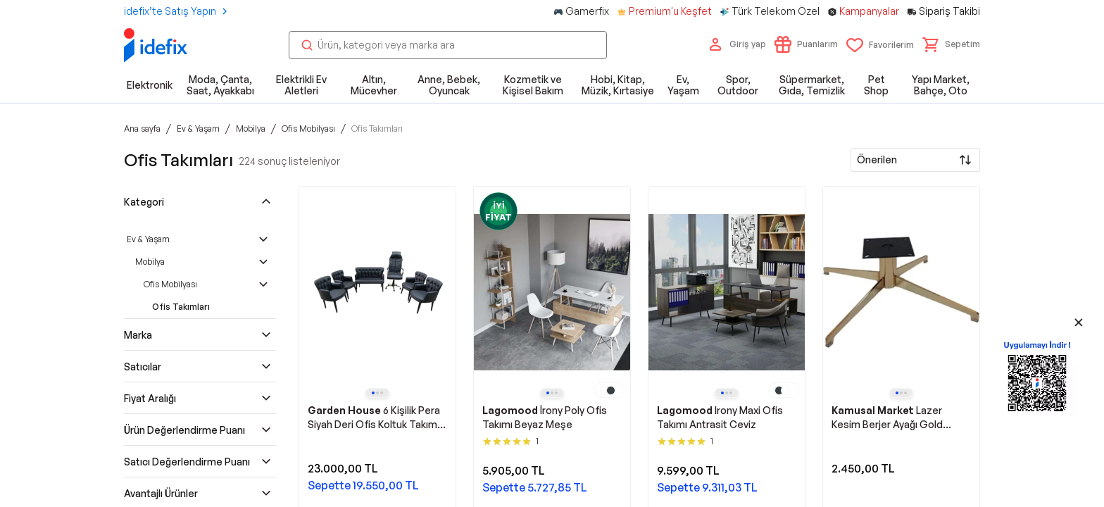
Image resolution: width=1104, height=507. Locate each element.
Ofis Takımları (181, 306)
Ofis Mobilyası (170, 284)
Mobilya (150, 261)
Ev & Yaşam (148, 239)
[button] (951, 44)
